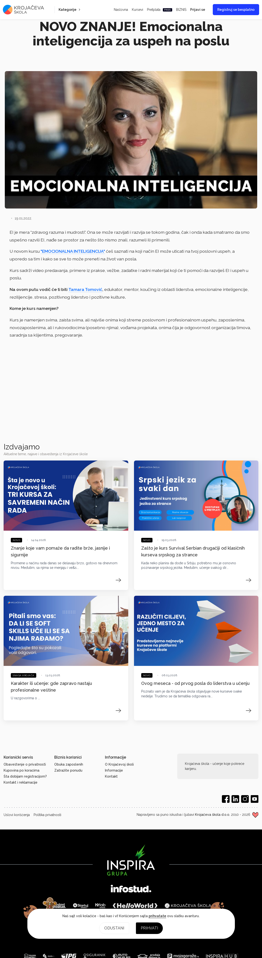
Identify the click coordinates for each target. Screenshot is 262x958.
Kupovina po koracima (21, 770)
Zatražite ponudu (68, 770)
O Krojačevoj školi (119, 764)
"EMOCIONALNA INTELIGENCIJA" (73, 251)
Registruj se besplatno (236, 10)
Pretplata (159, 10)
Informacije (114, 770)
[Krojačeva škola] (188, 905)
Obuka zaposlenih (68, 764)
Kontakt (111, 776)
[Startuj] (80, 905)
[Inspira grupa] (131, 860)
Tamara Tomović (85, 289)
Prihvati (149, 928)
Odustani (114, 928)
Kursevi (137, 10)
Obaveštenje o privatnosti (25, 764)
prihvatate (157, 916)
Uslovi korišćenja (17, 815)
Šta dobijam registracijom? (25, 776)
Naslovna (121, 10)
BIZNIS (181, 10)
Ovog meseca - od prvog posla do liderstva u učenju (195, 683)
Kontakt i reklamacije (20, 782)
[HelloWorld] (135, 905)
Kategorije (70, 9)
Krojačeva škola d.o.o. (212, 815)
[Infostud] (131, 889)
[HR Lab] (100, 905)
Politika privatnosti (47, 815)
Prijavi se (197, 10)
